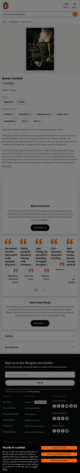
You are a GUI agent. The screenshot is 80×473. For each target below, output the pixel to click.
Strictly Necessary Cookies (59, 454)
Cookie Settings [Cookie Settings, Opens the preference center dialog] (59, 448)
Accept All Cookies (59, 460)
